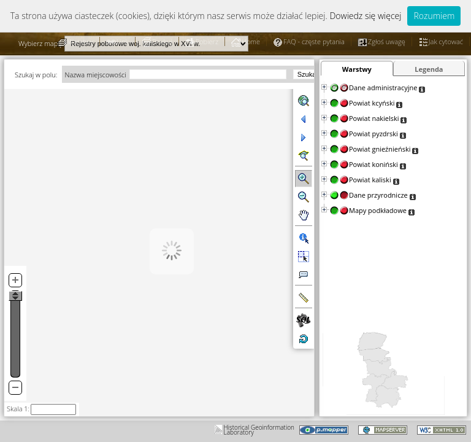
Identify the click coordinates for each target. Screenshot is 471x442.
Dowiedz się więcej (365, 15)
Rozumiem (433, 15)
